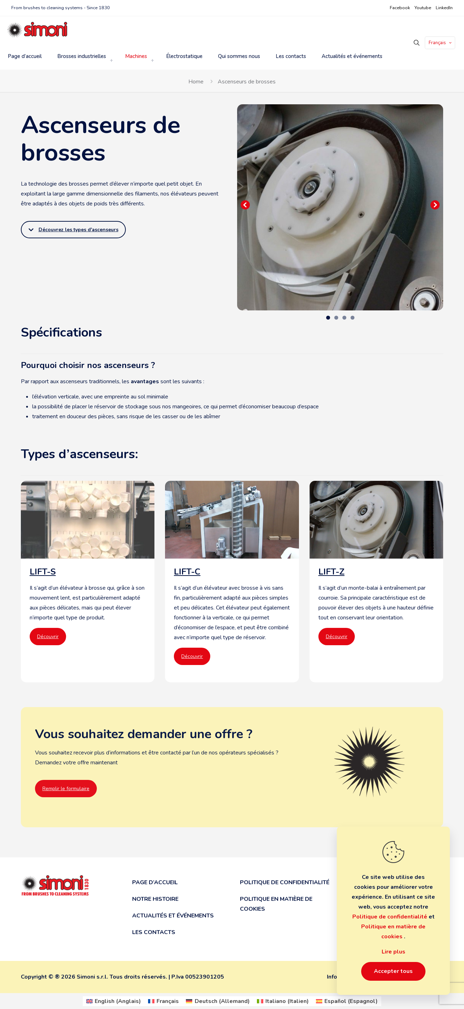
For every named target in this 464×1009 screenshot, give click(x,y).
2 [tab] (336, 318)
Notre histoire (155, 899)
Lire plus (393, 952)
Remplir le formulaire (65, 788)
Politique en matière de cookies (276, 904)
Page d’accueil (155, 882)
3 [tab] (344, 318)
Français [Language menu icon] (441, 43)
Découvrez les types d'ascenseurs (73, 229)
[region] (340, 207)
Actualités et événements (173, 916)
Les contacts (153, 932)
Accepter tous (393, 971)
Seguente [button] (434, 205)
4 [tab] (352, 318)
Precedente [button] (246, 205)
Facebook (400, 8)
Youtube (423, 8)
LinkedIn (444, 8)
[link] (111, 60)
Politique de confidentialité (284, 882)
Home (196, 82)
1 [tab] (328, 318)
